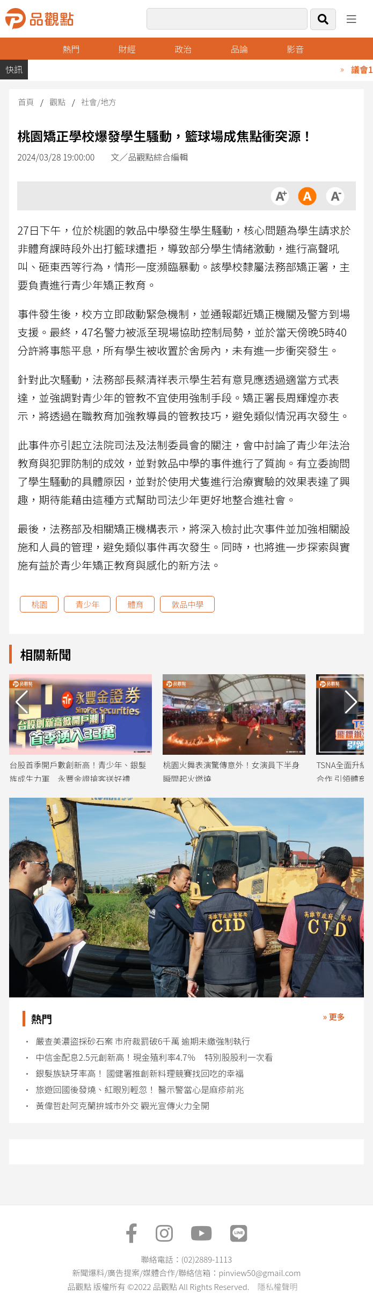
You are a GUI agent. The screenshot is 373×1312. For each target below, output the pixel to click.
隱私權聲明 (277, 1286)
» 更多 (334, 1016)
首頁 (26, 101)
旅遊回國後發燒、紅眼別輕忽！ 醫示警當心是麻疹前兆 (139, 1089)
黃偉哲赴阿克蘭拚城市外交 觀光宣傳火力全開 (122, 1106)
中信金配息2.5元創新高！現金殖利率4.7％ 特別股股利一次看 (154, 1057)
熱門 (70, 48)
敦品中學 (187, 604)
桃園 (39, 604)
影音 (295, 48)
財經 (127, 48)
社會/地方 (98, 101)
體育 (135, 604)
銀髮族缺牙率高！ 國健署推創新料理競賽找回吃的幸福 (139, 1073)
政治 (183, 48)
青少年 (87, 604)
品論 (239, 48)
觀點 (57, 101)
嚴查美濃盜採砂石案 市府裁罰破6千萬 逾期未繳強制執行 (142, 1041)
